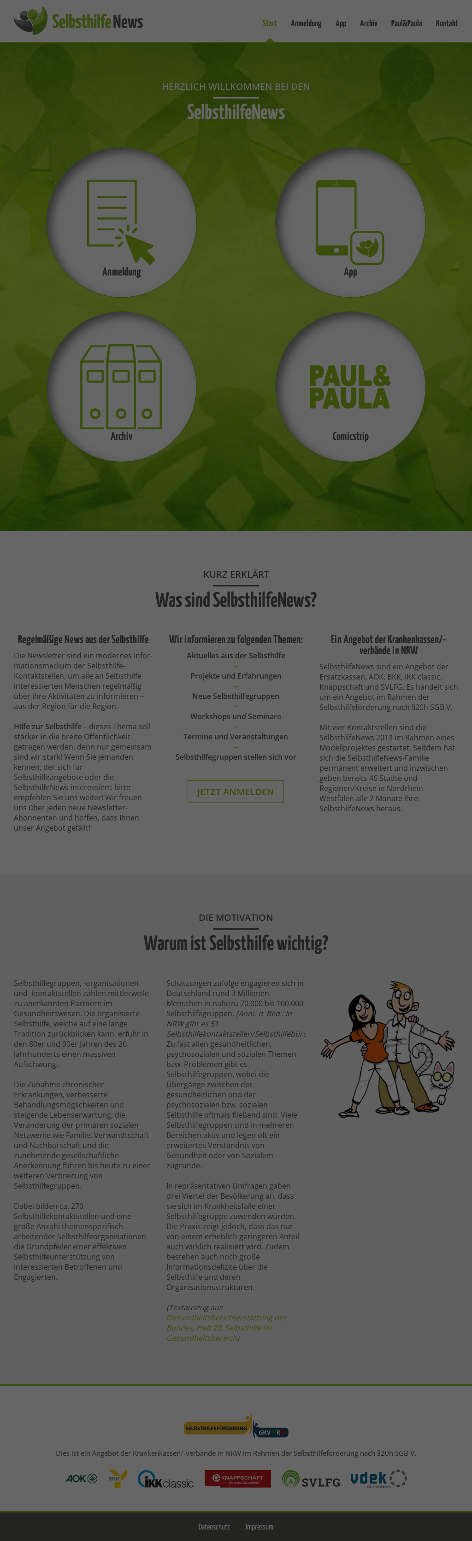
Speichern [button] (236, 228)
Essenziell (137, 168)
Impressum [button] (287, 275)
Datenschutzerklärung (295, 129)
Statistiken (327, 168)
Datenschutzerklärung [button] (240, 275)
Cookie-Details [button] (189, 275)
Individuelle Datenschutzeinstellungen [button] (236, 255)
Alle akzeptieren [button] (236, 201)
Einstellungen (252, 139)
